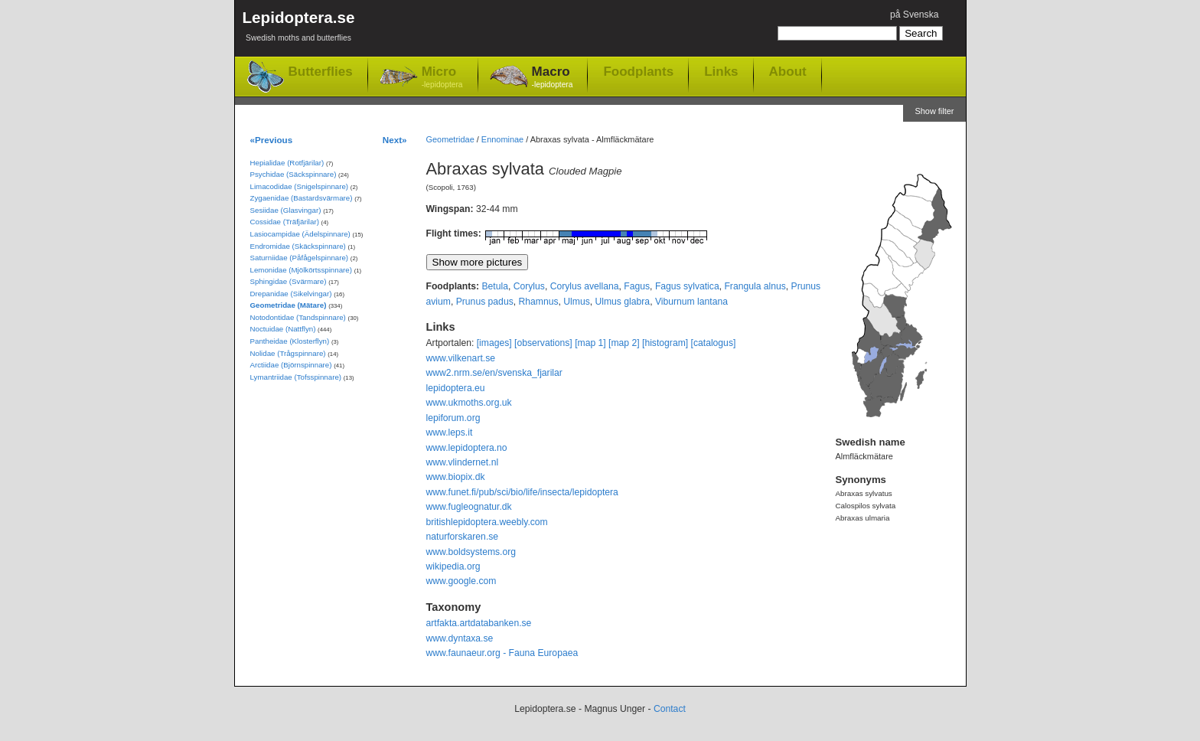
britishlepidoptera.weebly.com (487, 522)
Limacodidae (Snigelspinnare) (299, 186)
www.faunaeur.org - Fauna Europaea (502, 653)
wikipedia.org (453, 566)
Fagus (637, 286)
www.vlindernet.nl (462, 462)
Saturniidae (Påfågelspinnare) (299, 257)
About (788, 71)
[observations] (543, 343)
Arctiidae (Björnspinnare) (291, 365)
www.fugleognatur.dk (469, 506)
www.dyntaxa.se (460, 638)
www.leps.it (449, 432)
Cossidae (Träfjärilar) (284, 221)
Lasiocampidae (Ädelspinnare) (300, 234)
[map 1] (590, 343)
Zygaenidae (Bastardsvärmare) (301, 198)
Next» (395, 140)
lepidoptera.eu (455, 388)
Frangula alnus (754, 286)
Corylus (529, 286)
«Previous (271, 140)
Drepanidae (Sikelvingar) (291, 293)
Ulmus (576, 301)
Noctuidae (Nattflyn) (283, 329)
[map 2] (624, 343)
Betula (494, 286)
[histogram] (665, 343)
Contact (670, 708)
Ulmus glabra (623, 301)
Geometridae (450, 139)
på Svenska (914, 14)
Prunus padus (485, 301)
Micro (442, 77)
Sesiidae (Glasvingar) (285, 210)
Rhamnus (538, 301)
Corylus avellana (584, 286)
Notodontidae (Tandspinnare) (298, 317)
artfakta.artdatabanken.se (479, 623)
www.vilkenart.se (461, 358)
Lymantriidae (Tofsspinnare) (296, 377)
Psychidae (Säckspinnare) (293, 174)
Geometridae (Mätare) (288, 305)
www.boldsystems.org (471, 552)
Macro (552, 77)
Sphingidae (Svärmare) (288, 281)
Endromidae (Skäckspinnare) (298, 246)
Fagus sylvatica (687, 286)
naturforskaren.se (462, 536)
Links (721, 71)
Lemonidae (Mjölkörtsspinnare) (301, 270)
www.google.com (461, 581)
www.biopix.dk (455, 477)
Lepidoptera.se (299, 28)
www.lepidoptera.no (466, 447)
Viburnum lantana (691, 301)
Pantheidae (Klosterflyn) (290, 341)
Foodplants (638, 71)
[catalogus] (713, 343)
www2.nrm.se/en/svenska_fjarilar (494, 372)
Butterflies (321, 71)
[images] (494, 343)
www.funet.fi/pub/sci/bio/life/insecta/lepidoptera (522, 492)
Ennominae (502, 139)
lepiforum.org (453, 418)
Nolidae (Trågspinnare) (288, 353)
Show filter (934, 111)
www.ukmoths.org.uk (469, 402)
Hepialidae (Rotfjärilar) (287, 162)
